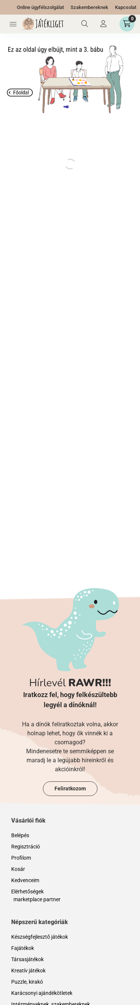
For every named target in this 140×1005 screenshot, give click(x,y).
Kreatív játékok (28, 971)
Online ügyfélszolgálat (40, 7)
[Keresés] (84, 23)
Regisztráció (25, 847)
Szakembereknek (89, 7)
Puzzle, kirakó (27, 982)
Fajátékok (22, 948)
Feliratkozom (70, 788)
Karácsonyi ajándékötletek (41, 993)
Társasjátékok (27, 959)
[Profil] (103, 23)
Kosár (18, 869)
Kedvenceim (25, 880)
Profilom (21, 858)
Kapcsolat (125, 7)
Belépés (20, 835)
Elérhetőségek (27, 891)
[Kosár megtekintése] (126, 23)
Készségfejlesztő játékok (39, 937)
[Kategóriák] (13, 23)
